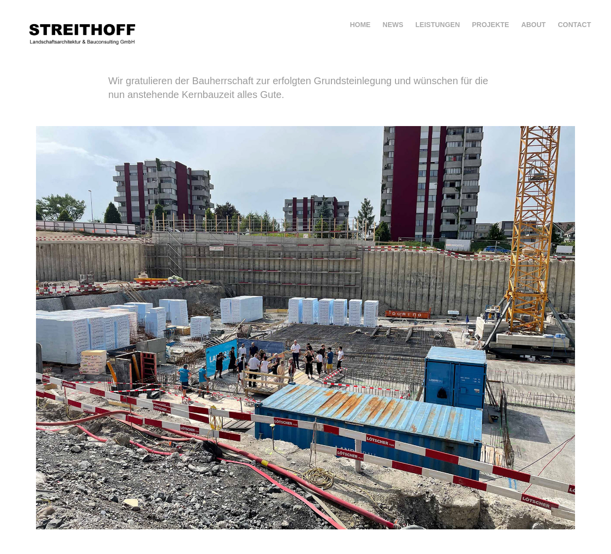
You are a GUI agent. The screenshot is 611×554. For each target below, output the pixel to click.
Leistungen (437, 25)
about (533, 25)
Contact (574, 25)
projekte (490, 25)
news (393, 25)
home (360, 25)
